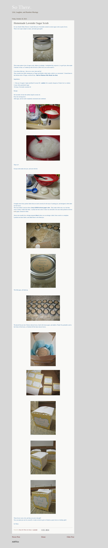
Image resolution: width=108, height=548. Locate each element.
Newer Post (16, 537)
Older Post (70, 537)
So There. (22, 7)
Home (43, 537)
